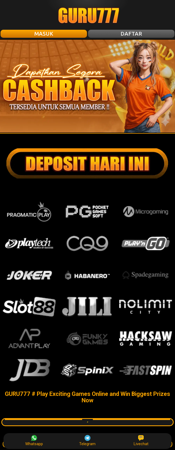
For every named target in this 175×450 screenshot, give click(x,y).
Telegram (87, 440)
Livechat (141, 440)
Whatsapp (34, 440)
